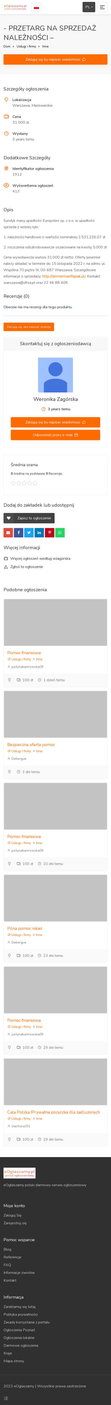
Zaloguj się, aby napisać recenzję (29, 327)
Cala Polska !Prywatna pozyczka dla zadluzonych (53, 1112)
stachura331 (18, 1126)
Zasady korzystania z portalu (27, 1322)
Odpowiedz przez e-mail (53, 435)
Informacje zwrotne (19, 1272)
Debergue (16, 758)
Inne (45, 46)
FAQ (7, 1265)
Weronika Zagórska (55, 399)
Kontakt (10, 1280)
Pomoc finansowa (24, 653)
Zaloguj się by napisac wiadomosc (53, 59)
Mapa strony (14, 1361)
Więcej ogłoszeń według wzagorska (37, 558)
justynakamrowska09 (25, 667)
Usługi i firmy (26, 46)
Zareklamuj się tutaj (20, 1306)
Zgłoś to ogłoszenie (23, 566)
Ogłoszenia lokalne (19, 1337)
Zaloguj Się (13, 1215)
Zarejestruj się (15, 1223)
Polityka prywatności (21, 1314)
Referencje (12, 1257)
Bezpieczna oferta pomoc (31, 745)
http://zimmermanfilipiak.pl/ (64, 276)
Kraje (8, 1353)
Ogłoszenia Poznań (19, 1330)
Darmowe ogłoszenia (21, 1345)
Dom (7, 46)
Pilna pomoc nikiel (24, 928)
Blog (7, 1249)
